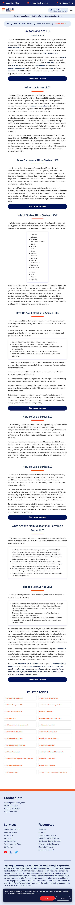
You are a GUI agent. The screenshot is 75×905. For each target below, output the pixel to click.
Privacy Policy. (38, 893)
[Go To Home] (8, 24)
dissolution (42, 672)
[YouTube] (5, 853)
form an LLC (51, 62)
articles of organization (40, 106)
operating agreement (16, 68)
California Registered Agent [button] (14, 698)
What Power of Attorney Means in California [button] (53, 772)
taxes (51, 68)
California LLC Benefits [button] (47, 745)
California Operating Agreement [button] (15, 745)
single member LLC (50, 53)
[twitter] (16, 853)
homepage (19, 674)
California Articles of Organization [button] (51, 705)
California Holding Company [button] (49, 698)
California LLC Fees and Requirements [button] (51, 752)
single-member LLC (29, 672)
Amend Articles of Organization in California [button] (19, 758)
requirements (39, 65)
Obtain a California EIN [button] (47, 725)
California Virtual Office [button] (47, 765)
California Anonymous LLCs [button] (14, 705)
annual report (13, 71)
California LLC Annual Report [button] (49, 738)
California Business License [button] (14, 738)
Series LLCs (61, 649)
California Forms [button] (11, 718)
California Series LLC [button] (12, 772)
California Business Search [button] (48, 732)
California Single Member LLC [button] (14, 765)
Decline (63, 898)
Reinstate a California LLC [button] (48, 758)
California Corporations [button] (13, 752)
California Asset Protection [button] (14, 732)
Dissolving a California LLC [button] (14, 711)
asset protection (14, 47)
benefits (14, 65)
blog (28, 674)
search (63, 57)
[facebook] (10, 853)
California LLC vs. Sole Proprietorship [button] (17, 725)
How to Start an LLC (37, 35)
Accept (47, 898)
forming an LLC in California (28, 663)
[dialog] (37, 895)
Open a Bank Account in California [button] (50, 718)
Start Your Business (37, 78)
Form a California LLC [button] (47, 711)
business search (57, 672)
